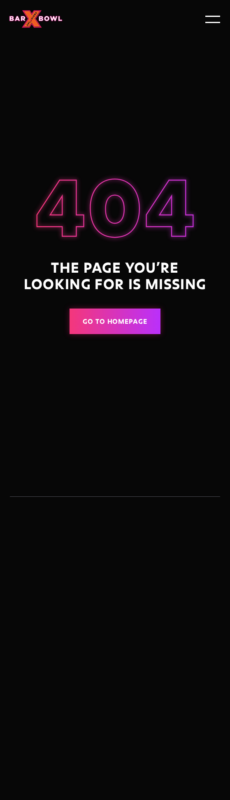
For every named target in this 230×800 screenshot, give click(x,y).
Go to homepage (115, 321)
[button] (212, 19)
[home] (38, 19)
